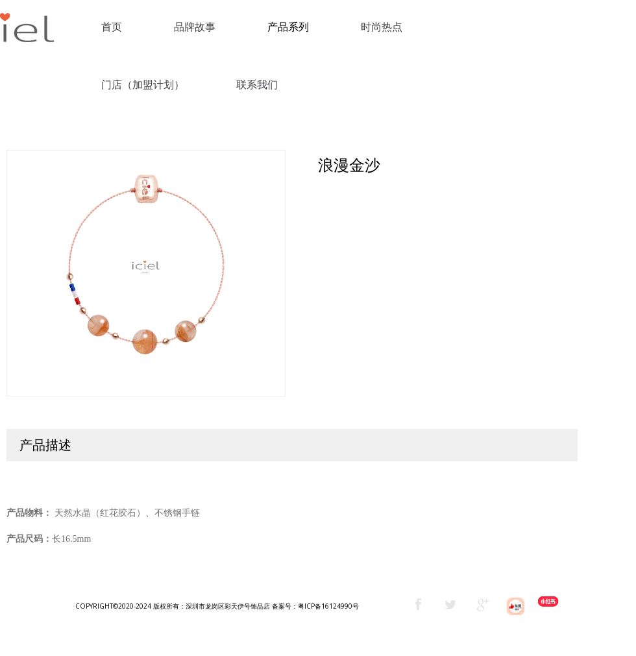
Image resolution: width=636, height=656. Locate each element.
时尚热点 (381, 26)
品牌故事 (194, 26)
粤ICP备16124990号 (328, 606)
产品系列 (288, 26)
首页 (111, 26)
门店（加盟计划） (142, 84)
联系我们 (257, 84)
